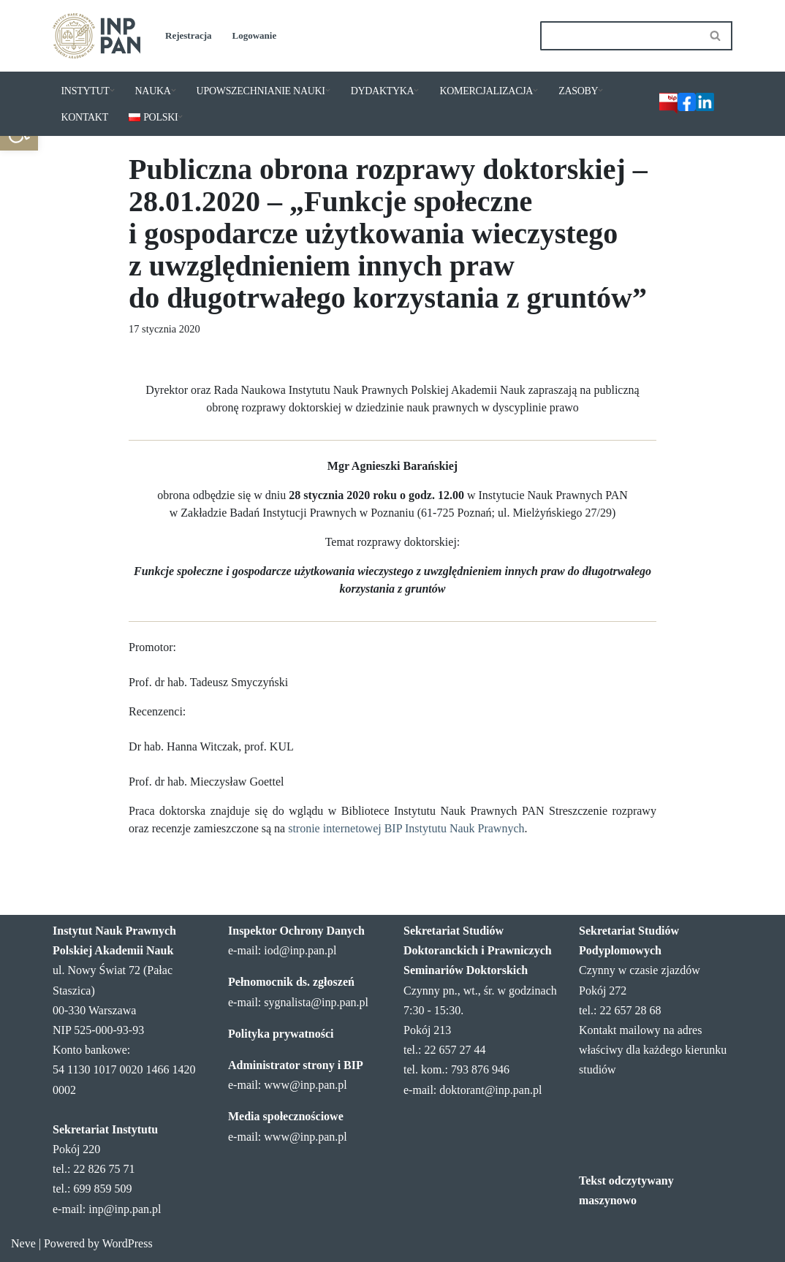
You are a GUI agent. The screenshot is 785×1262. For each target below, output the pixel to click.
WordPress (127, 1243)
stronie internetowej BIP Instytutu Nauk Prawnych (406, 828)
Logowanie (254, 35)
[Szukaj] (619, 35)
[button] (112, 90)
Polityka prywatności (280, 1033)
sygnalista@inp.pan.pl (316, 1002)
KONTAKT (84, 117)
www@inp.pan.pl (305, 1085)
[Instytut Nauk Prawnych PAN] (96, 35)
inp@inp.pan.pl (124, 1209)
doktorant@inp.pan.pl (490, 1090)
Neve (23, 1243)
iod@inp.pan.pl (300, 950)
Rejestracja (188, 35)
